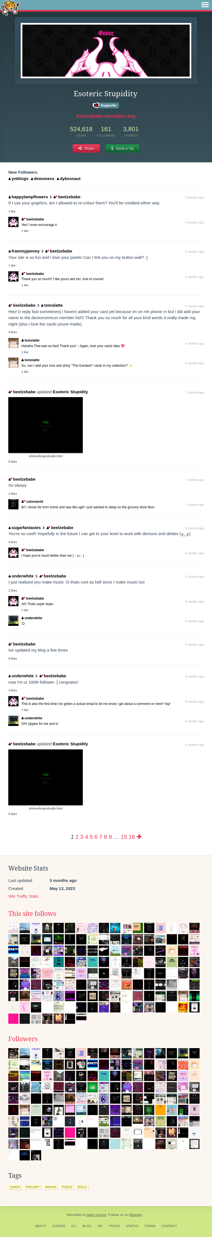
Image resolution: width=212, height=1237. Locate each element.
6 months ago (195, 306)
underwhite (21, 576)
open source (96, 1215)
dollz (82, 1187)
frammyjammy (24, 251)
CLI (73, 1226)
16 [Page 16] (132, 837)
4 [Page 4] (86, 837)
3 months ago (195, 197)
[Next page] (139, 837)
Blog (87, 1226)
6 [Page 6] (95, 837)
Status (132, 1226)
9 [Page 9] (110, 837)
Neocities (74, 1215)
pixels (67, 1187)
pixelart (32, 1187)
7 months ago (195, 392)
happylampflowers (28, 196)
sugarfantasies (25, 527)
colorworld (32, 502)
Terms (149, 1226)
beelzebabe (67, 196)
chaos (15, 1187)
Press (114, 1226)
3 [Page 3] (81, 837)
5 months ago (195, 251)
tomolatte (52, 305)
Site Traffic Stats (23, 896)
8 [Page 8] (105, 837)
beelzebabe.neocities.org (106, 116)
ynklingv (18, 178)
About (40, 1226)
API (100, 1226)
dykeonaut (69, 178)
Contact (169, 1226)
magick (50, 1187)
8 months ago (195, 528)
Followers (23, 1039)
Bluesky (136, 1215)
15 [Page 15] (124, 837)
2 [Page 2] (76, 837)
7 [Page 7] (100, 837)
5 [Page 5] (91, 837)
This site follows (32, 913)
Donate (58, 1226)
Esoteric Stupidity (70, 391)
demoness (42, 178)
